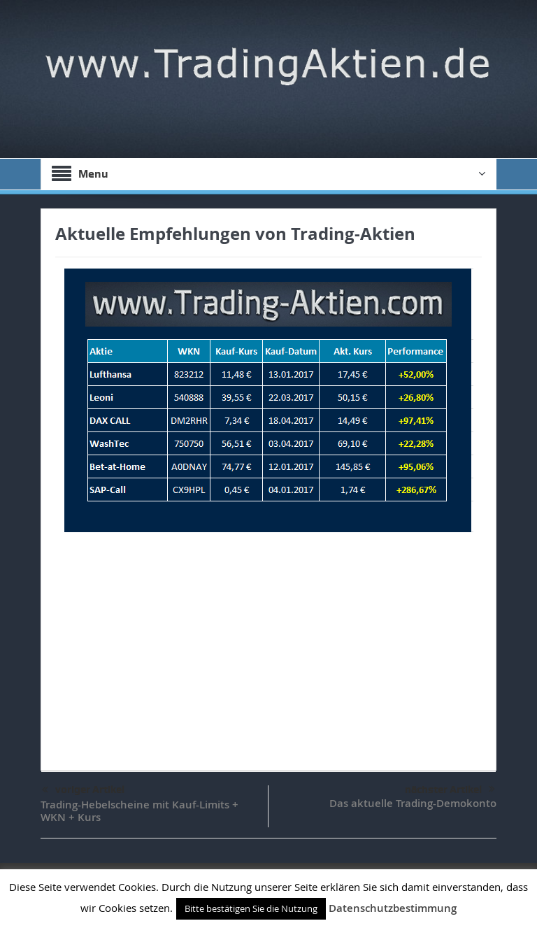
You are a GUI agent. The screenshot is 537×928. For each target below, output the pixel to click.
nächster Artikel (450, 789)
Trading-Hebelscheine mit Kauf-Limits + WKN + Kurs (139, 811)
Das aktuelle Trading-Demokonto (412, 803)
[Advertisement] (268, 644)
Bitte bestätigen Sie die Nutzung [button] (251, 908)
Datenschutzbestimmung (393, 908)
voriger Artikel (83, 790)
